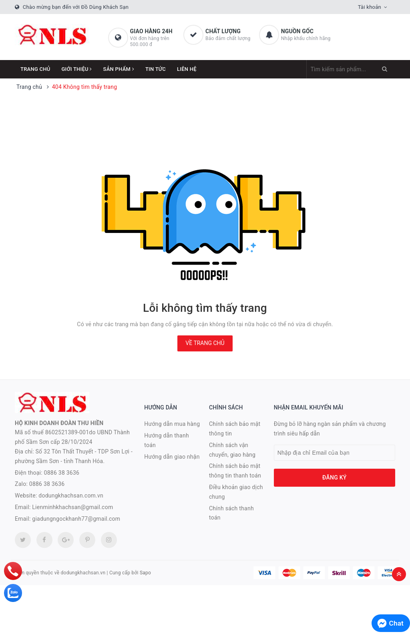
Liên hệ (187, 69)
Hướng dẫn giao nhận (171, 456)
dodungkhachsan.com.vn (70, 495)
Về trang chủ (204, 343)
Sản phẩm (118, 69)
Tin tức (155, 69)
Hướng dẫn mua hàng (172, 424)
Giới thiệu (77, 69)
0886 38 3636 (62, 472)
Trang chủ (35, 69)
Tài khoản (369, 7)
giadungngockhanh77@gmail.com (76, 519)
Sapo (145, 573)
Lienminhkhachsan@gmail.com (72, 507)
